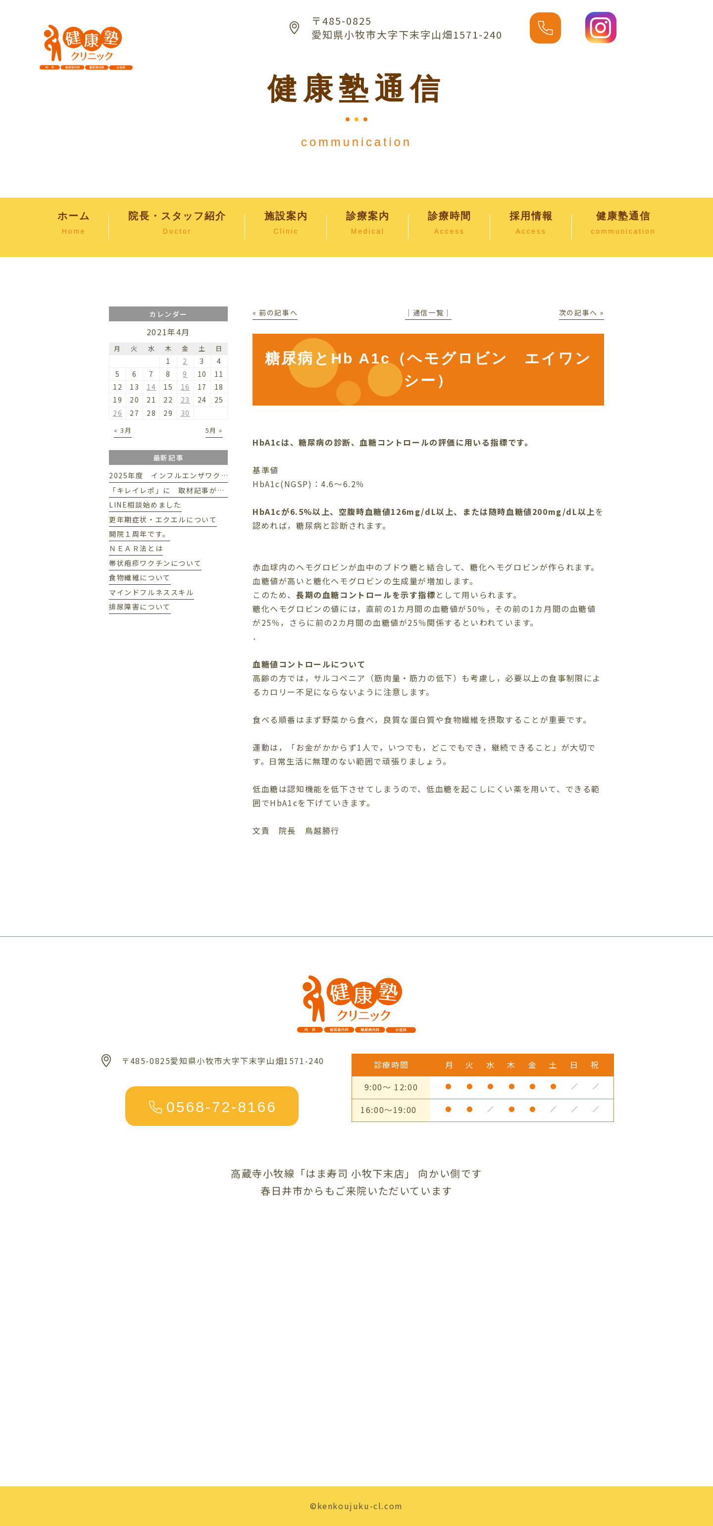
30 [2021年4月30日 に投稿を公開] (185, 413)
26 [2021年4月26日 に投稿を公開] (117, 413)
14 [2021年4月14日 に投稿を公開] (151, 387)
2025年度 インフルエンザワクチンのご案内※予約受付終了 (215, 475)
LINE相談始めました (145, 504)
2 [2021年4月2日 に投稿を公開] (185, 361)
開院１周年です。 (139, 534)
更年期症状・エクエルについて (163, 519)
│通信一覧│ (428, 312)
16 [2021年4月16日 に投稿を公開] (185, 387)
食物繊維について (140, 577)
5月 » (214, 430)
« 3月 (123, 430)
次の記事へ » (581, 312)
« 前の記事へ (275, 312)
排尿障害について (140, 606)
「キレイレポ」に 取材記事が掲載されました (190, 490)
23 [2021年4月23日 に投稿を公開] (185, 400)
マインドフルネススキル (151, 592)
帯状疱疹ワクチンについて (155, 563)
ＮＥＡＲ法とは (136, 548)
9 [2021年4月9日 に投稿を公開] (185, 374)
